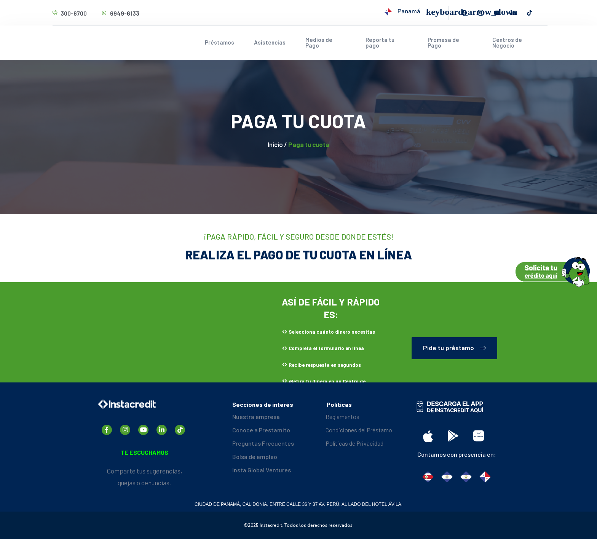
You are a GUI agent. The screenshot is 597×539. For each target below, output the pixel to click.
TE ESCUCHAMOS (144, 452)
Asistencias (270, 42)
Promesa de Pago (443, 42)
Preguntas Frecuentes (263, 443)
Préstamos (219, 42)
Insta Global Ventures (261, 469)
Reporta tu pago (380, 42)
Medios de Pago (318, 42)
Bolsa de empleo (254, 456)
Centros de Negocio (507, 42)
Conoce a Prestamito (261, 429)
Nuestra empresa (256, 416)
